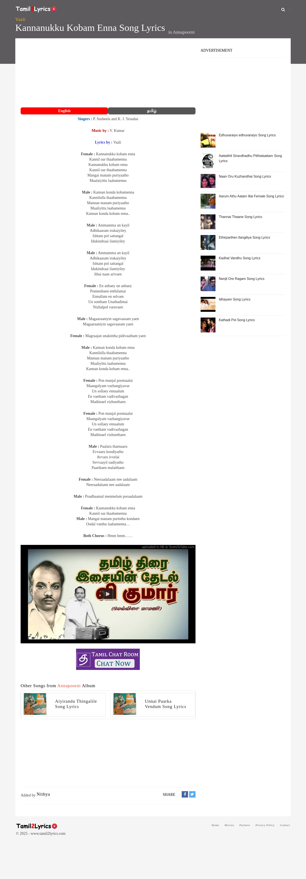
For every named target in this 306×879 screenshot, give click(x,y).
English (64, 111)
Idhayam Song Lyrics (235, 299)
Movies (229, 825)
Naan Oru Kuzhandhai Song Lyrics (245, 176)
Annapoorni (184, 32)
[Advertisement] (108, 73)
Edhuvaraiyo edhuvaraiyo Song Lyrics (247, 135)
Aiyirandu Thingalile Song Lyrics (76, 704)
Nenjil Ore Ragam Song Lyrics (242, 279)
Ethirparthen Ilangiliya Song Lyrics (244, 237)
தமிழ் (151, 111)
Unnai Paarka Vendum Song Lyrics (165, 704)
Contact (285, 825)
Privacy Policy (265, 825)
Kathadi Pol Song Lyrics (237, 320)
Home (215, 825)
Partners (244, 825)
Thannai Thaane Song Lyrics (240, 217)
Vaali (20, 19)
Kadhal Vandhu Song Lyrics (240, 258)
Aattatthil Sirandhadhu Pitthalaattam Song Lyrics (250, 158)
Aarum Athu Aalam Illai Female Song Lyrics (251, 196)
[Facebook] (290, 9)
